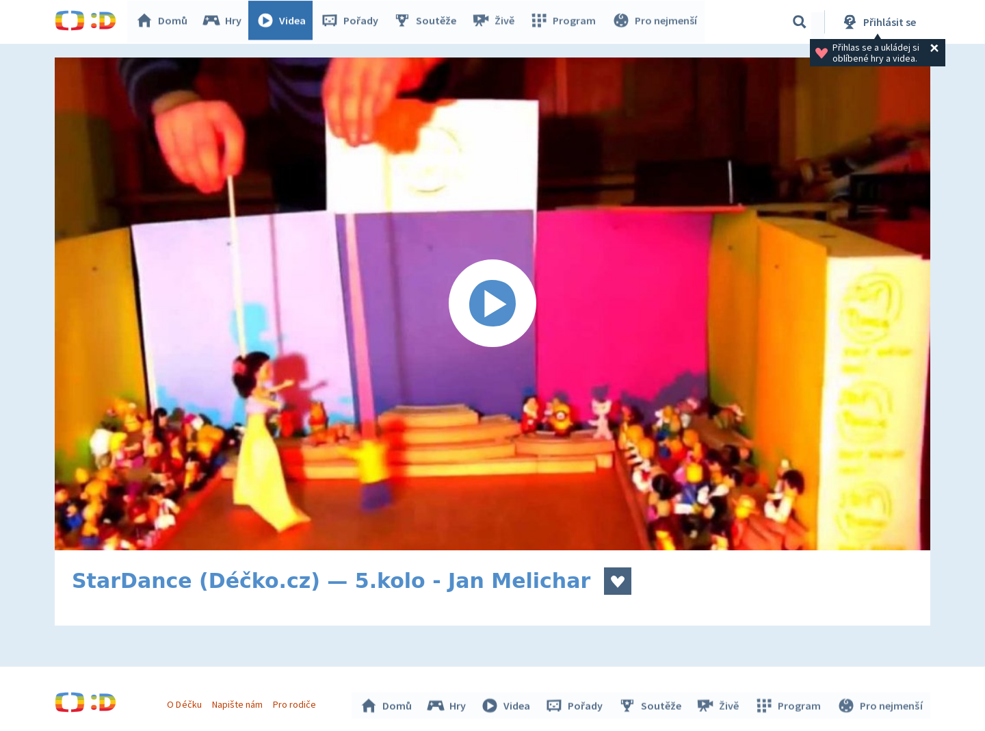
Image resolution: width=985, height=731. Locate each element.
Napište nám (238, 702)
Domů (165, 22)
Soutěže (428, 22)
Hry (225, 22)
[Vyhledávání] (799, 22)
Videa (284, 22)
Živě (496, 22)
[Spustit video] (492, 303)
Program (565, 22)
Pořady (353, 22)
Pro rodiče (296, 702)
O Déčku (186, 702)
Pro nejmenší (655, 22)
